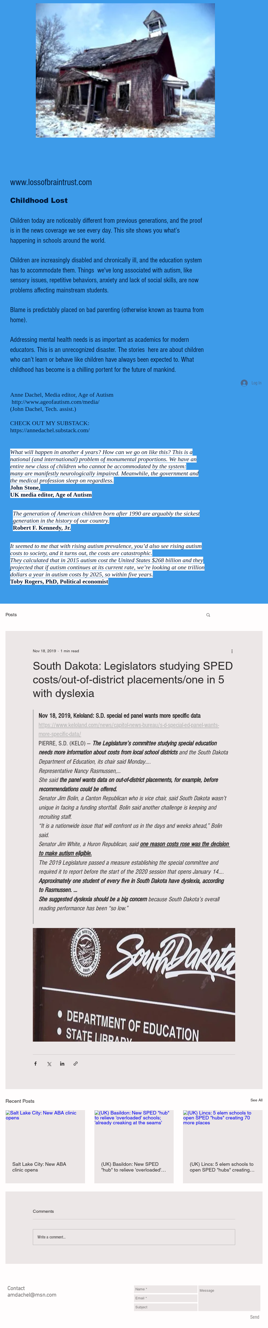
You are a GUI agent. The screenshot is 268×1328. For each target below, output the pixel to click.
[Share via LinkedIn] (62, 1063)
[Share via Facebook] (35, 1063)
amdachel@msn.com (31, 1295)
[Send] (255, 1317)
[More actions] (232, 651)
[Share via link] (75, 1063)
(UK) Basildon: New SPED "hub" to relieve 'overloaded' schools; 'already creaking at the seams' (132, 1167)
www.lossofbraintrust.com (51, 182)
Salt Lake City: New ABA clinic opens (39, 1167)
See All (256, 1100)
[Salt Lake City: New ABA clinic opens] (45, 1132)
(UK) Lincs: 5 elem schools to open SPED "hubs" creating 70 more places (222, 1167)
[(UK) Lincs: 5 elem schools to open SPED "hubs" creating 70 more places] (222, 1132)
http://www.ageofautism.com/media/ (56, 401)
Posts (11, 614)
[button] (208, 614)
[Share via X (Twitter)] (48, 1063)
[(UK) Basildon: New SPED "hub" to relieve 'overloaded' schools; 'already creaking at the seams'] (134, 1132)
